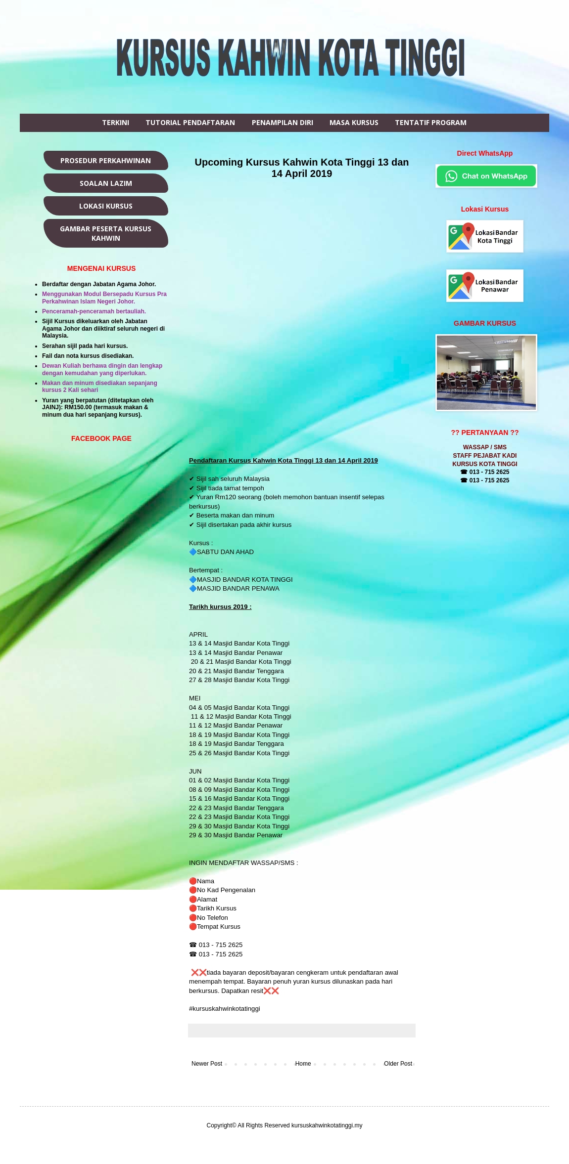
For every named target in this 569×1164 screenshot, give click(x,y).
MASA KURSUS (354, 122)
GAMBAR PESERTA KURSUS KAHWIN (105, 233)
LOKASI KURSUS (106, 206)
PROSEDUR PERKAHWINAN (105, 160)
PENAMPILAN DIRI (282, 122)
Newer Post (206, 1063)
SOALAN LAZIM (106, 183)
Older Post (398, 1063)
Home (303, 1063)
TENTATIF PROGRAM (431, 122)
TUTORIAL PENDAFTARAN (190, 122)
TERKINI (115, 122)
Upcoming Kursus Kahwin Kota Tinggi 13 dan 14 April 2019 (302, 168)
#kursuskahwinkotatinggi (225, 1008)
